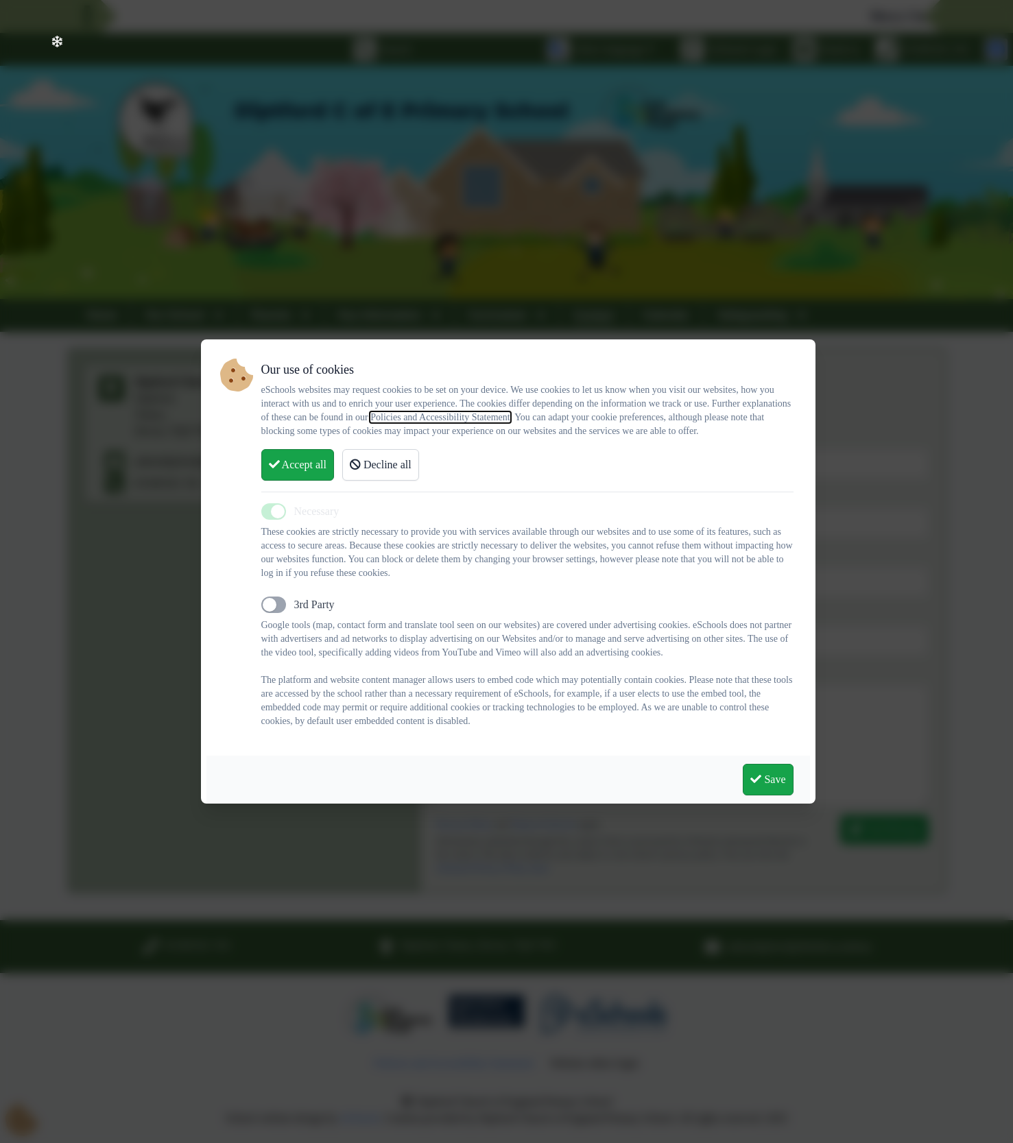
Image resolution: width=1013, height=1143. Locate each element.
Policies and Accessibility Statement (440, 417)
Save (767, 779)
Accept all (297, 464)
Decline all (381, 464)
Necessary (316, 511)
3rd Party (314, 604)
